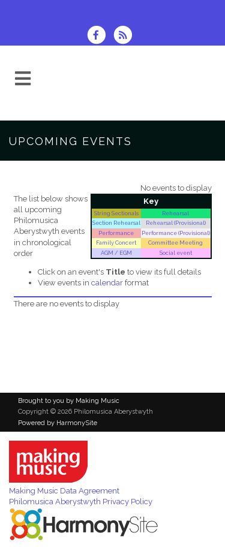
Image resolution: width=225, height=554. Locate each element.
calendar (107, 282)
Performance (116, 233)
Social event (176, 252)
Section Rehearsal (116, 222)
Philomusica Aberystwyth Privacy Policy (80, 501)
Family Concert (116, 242)
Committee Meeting (175, 242)
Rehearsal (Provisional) (176, 222)
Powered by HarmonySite (57, 423)
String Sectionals (116, 213)
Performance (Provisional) (176, 233)
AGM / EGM (116, 252)
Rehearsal (175, 213)
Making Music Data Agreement (64, 490)
